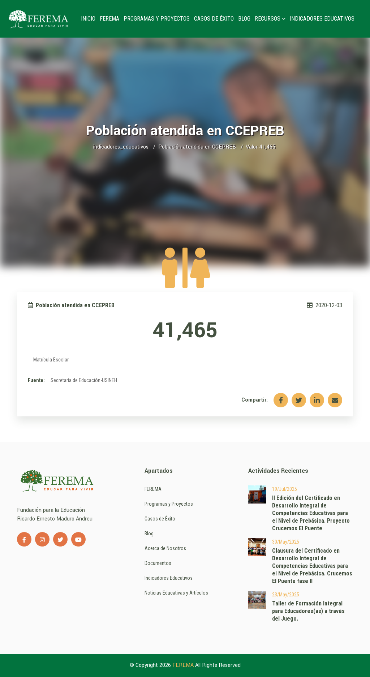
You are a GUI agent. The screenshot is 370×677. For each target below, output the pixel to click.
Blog (244, 18)
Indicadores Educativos (322, 18)
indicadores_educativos (121, 147)
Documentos (158, 563)
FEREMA (109, 18)
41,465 (185, 331)
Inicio (88, 18)
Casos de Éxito (214, 18)
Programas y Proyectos (157, 18)
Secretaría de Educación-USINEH (84, 380)
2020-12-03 (324, 305)
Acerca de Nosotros (165, 548)
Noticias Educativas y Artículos (176, 593)
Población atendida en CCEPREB (197, 147)
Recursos (270, 18)
